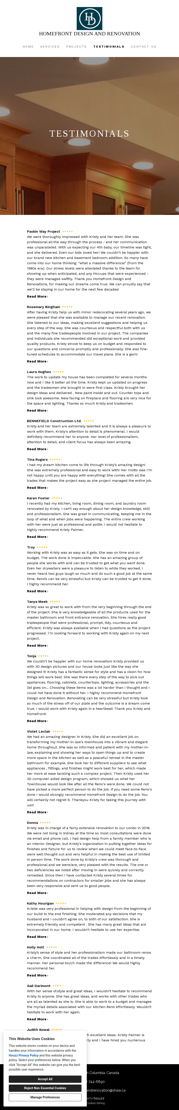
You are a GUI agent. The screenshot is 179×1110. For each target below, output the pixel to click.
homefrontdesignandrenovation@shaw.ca (92, 1090)
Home (28, 46)
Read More (38, 296)
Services (50, 46)
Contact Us (143, 46)
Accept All (45, 1079)
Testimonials (109, 46)
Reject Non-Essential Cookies (45, 1088)
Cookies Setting (95, 1103)
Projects (76, 46)
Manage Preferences (45, 1097)
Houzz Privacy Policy (24, 1055)
